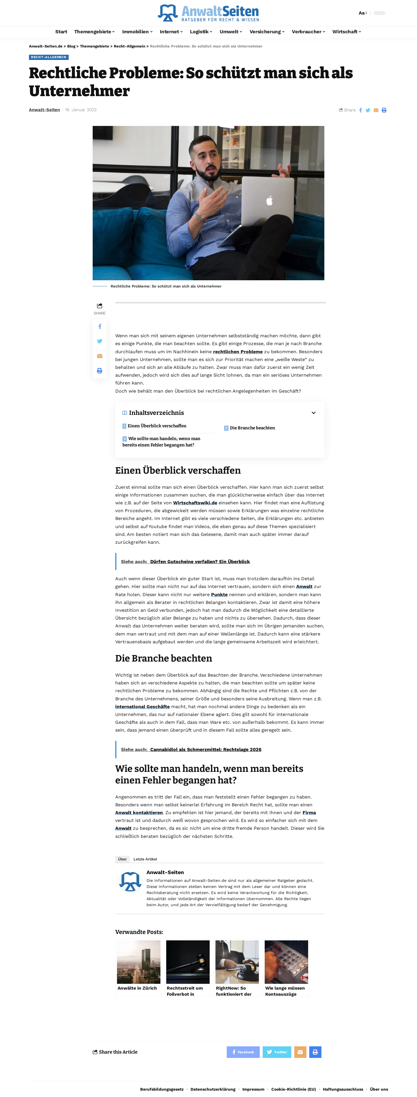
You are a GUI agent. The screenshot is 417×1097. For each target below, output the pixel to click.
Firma (309, 812)
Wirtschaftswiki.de (195, 503)
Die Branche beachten (252, 428)
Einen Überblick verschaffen (157, 425)
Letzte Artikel (145, 859)
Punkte (219, 594)
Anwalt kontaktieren (139, 812)
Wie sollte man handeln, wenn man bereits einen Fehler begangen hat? (161, 442)
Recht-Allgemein (49, 57)
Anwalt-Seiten (44, 109)
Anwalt (304, 586)
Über (122, 859)
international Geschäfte (142, 706)
